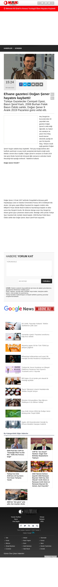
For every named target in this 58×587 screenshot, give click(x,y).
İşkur (42, 543)
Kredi (7, 540)
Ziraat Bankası (10, 546)
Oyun (16, 519)
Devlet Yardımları (46, 546)
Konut (42, 540)
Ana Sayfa (15, 521)
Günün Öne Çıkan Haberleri (14, 553)
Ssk (7, 538)
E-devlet (8, 549)
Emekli (43, 549)
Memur (8, 543)
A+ (52, 94)
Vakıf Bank (26, 549)
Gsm (24, 543)
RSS (42, 521)
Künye (42, 517)
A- (52, 98)
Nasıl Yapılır (27, 540)
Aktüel (25, 538)
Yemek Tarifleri (16, 517)
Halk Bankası (27, 546)
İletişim (42, 519)
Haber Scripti (27, 533)
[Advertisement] (29, 28)
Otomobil (43, 538)
